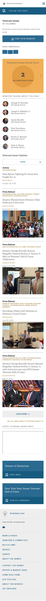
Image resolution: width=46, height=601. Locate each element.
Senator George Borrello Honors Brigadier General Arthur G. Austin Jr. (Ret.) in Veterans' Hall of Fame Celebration (21, 255)
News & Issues (9, 536)
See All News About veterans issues (24, 421)
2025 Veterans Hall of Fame (14, 247)
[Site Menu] (43, 3)
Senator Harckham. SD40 (13, 303)
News (23, 162)
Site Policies (9, 579)
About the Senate (11, 559)
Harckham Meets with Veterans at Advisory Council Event (19, 312)
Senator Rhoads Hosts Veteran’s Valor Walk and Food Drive (21, 201)
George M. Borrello (19, 103)
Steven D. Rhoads (19, 137)
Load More (21, 414)
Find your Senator (25, 39)
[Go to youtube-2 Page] (4, 527)
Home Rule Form (11, 575)
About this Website (12, 584)
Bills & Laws (8, 545)
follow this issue (18, 11)
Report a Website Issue (14, 570)
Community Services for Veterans (17, 360)
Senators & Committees (15, 540)
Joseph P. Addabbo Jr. (20, 111)
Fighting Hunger (24, 194)
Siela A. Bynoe (17, 145)
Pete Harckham (18, 128)
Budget (6, 550)
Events (6, 554)
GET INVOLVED (9, 589)
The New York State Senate (14, 3)
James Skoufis (17, 120)
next (41, 76)
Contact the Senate (13, 565)
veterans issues (9, 170)
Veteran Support (20, 196)
